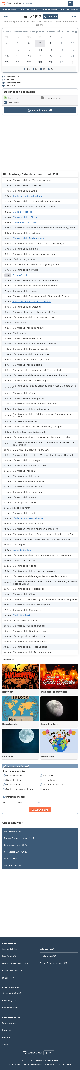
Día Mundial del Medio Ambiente (29, 238)
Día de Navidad (13, 775)
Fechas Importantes (51, 97)
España (27, 3)
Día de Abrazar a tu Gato (24, 222)
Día (10, 802)
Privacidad (7, 1030)
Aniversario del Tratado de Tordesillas (31, 301)
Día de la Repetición (22, 211)
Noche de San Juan (22, 549)
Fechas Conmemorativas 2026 (53, 963)
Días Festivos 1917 (13, 831)
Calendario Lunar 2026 (15, 851)
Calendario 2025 (9, 9)
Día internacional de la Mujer (20, 789)
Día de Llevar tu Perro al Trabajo (28, 518)
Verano (46, 789)
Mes (29, 802)
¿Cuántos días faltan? (16, 766)
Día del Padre (12, 784)
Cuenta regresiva (9, 1000)
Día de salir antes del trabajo (27, 196)
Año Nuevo (48, 775)
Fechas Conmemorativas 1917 (19, 838)
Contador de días (12, 865)
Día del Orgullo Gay (22, 615)
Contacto (6, 1037)
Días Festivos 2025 (29, 9)
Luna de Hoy (10, 858)
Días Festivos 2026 (69, 9)
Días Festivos (11, 97)
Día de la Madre (50, 780)
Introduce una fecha (16, 796)
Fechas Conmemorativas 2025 (15, 963)
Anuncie (5, 1044)
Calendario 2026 (49, 9)
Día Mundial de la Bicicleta (25, 217)
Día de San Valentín (52, 784)
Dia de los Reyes (14, 780)
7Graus (38, 1061)
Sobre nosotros (9, 1023)
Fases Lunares (11, 102)
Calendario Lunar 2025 (15, 845)
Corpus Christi (19, 275)
